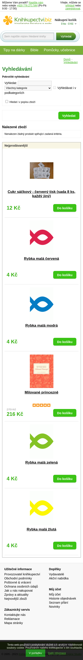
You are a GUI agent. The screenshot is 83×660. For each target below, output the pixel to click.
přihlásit (70, 5)
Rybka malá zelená (41, 462)
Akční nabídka (58, 578)
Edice (55, 59)
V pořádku (35, 653)
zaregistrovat (72, 8)
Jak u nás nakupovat (18, 590)
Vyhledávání (70, 62)
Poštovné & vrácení (17, 582)
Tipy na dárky (14, 50)
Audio (41, 59)
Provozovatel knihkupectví (22, 574)
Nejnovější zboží (15, 598)
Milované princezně (41, 392)
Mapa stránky (13, 623)
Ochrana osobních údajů (21, 586)
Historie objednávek (62, 598)
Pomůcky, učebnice (59, 50)
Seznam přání (58, 602)
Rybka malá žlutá (41, 529)
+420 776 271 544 (27, 5)
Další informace (57, 653)
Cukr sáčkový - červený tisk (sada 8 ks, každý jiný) (41, 194)
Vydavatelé (56, 574)
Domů (66, 59)
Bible (34, 50)
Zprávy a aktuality (16, 594)
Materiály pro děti (17, 59)
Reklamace (12, 619)
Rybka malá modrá (41, 325)
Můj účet (54, 594)
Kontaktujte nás (15, 614)
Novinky (54, 606)
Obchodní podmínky (18, 578)
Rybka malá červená (41, 259)
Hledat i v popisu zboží (22, 102)
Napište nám (36, 2)
